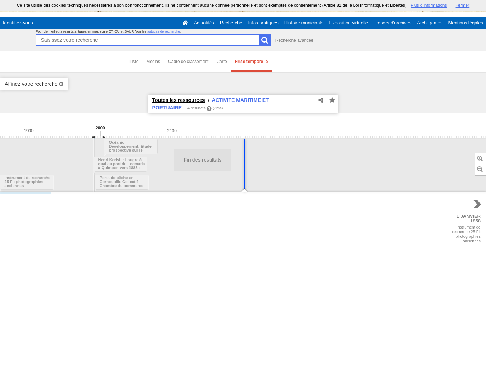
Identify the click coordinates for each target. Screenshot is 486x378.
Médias (153, 61)
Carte (221, 61)
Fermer (463, 5)
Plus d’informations (429, 5)
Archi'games (429, 22)
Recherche (231, 22)
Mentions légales (465, 22)
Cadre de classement (188, 61)
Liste (133, 61)
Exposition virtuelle (348, 22)
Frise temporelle (251, 61)
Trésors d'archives (392, 22)
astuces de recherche (163, 31)
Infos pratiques (263, 22)
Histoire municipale (304, 22)
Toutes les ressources (178, 100)
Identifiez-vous (18, 22)
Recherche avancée (294, 40)
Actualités (204, 22)
